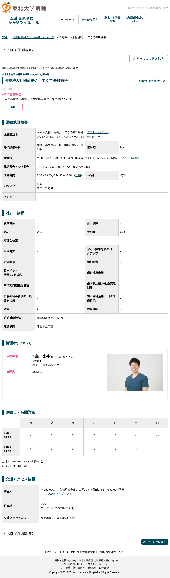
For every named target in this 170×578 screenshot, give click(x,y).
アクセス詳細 (129, 158)
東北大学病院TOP (112, 19)
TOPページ (67, 19)
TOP (5, 37)
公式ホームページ (98, 132)
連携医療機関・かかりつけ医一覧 (33, 37)
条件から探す (90, 19)
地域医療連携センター (135, 19)
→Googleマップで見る (58, 493)
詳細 (78, 175)
